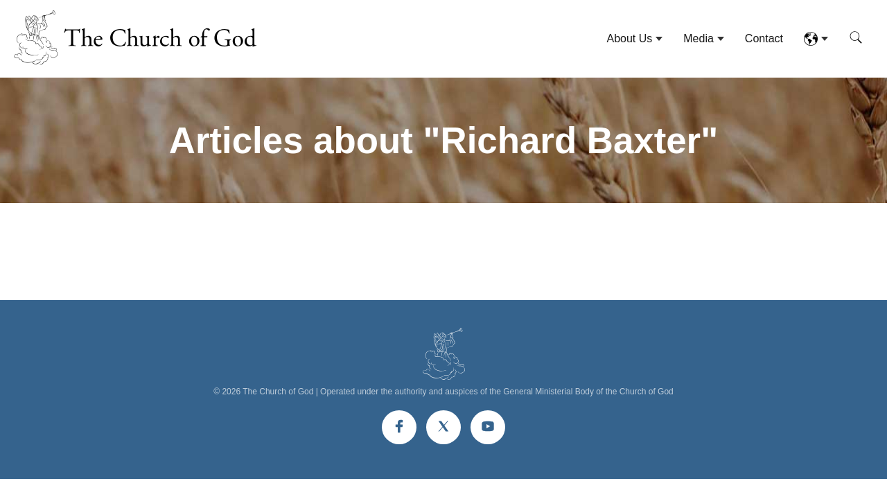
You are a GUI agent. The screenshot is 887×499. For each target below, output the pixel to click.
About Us (629, 38)
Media (698, 38)
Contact (764, 38)
